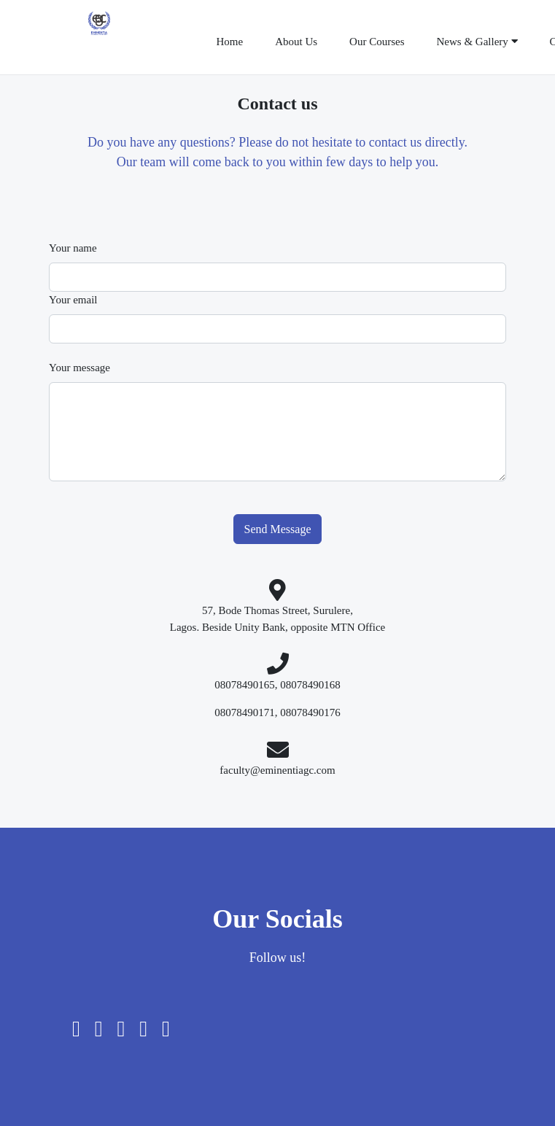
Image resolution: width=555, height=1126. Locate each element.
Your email (73, 300)
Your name (73, 248)
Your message (79, 367)
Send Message (277, 529)
